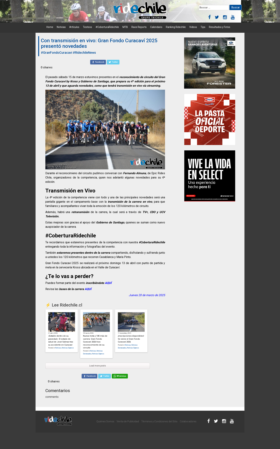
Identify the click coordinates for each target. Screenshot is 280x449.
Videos (193, 27)
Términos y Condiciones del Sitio (159, 421)
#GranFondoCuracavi (56, 52)
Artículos (74, 27)
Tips (203, 27)
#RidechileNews (84, 52)
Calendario (156, 27)
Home (49, 27)
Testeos (87, 27)
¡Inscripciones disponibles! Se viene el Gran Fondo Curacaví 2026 (131, 339)
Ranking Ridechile (176, 27)
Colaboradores (188, 421)
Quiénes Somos (105, 421)
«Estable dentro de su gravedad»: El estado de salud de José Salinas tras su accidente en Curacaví (60, 340)
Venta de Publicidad (128, 421)
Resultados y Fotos (219, 27)
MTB (125, 27)
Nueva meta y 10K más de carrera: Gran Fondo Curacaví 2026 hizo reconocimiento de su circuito (95, 342)
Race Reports (139, 27)
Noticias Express (68, 348)
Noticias (61, 27)
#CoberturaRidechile (107, 27)
